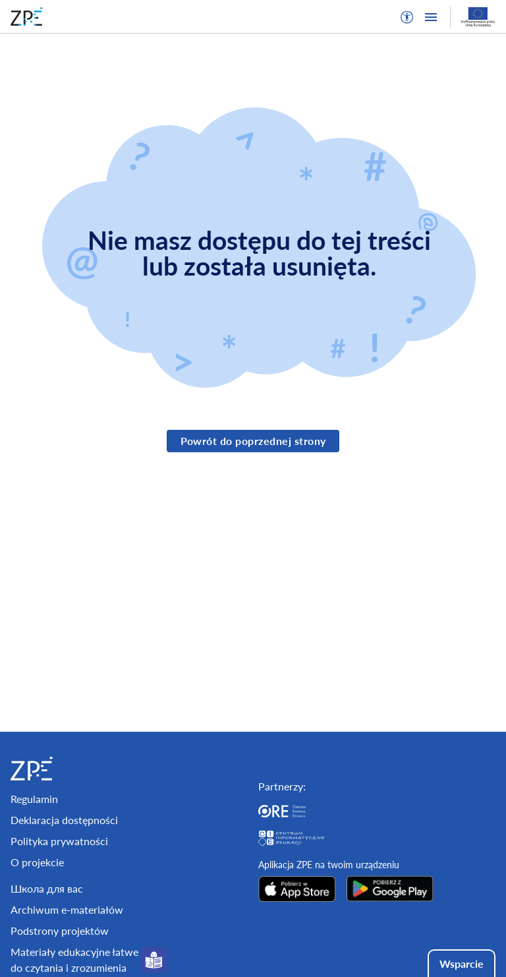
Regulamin (34, 798)
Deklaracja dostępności (64, 820)
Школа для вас (47, 888)
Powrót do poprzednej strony (253, 440)
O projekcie (37, 862)
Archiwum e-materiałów (67, 909)
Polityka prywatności (59, 841)
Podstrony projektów (60, 930)
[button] (407, 17)
